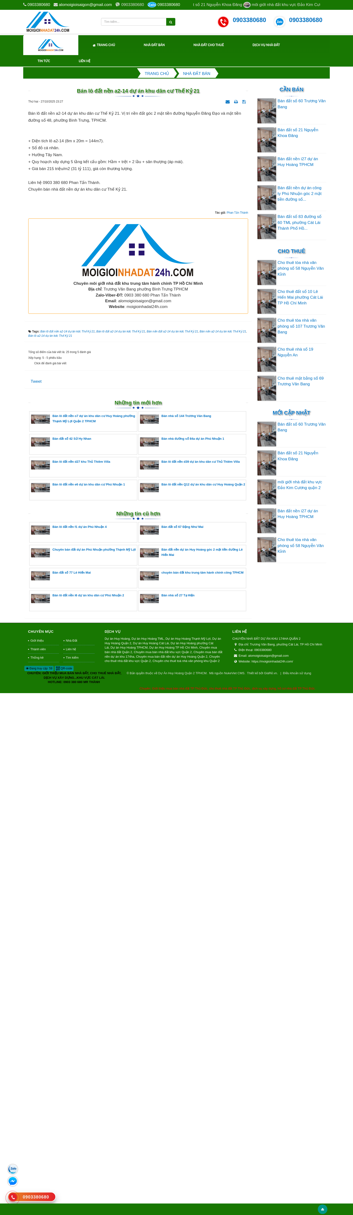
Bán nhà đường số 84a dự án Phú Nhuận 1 (182, 964)
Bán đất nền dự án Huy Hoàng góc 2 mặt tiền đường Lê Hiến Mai (191, 1074)
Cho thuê (291, 251)
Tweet (36, 903)
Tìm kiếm (72, 1179)
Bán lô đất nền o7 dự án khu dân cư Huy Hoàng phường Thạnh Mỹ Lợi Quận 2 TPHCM (83, 941)
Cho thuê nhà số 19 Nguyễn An (295, 352)
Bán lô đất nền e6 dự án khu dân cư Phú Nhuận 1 (78, 1009)
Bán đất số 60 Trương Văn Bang (302, 104)
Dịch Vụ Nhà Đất (266, 45)
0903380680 (39, 4)
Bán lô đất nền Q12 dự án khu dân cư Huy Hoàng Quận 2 (192, 1009)
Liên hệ (85, 61)
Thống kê (37, 1179)
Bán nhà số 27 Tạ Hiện (167, 1120)
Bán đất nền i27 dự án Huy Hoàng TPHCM (298, 162)
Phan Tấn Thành (237, 734)
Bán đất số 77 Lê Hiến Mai (61, 1097)
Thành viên (38, 1171)
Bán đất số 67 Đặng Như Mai (171, 1051)
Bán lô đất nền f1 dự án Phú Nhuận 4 (69, 1051)
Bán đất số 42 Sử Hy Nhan (61, 964)
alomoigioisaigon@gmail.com (85, 4)
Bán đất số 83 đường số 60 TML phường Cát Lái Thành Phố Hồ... (299, 222)
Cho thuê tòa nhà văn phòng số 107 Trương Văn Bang (301, 326)
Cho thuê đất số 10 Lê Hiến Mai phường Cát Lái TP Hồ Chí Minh (300, 297)
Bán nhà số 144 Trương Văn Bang (175, 941)
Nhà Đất (71, 1162)
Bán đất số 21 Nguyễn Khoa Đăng (298, 133)
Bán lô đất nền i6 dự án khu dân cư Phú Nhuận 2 (77, 1120)
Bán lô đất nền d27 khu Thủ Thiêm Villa (70, 986)
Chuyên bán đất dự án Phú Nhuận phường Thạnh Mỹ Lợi (83, 1074)
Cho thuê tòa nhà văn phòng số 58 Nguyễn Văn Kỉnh (301, 268)
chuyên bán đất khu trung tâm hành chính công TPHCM (192, 1097)
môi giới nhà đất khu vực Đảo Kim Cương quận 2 (300, 485)
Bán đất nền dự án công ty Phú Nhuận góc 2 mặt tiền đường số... (299, 194)
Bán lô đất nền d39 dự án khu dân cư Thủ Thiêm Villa (190, 986)
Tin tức (44, 61)
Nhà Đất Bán (154, 45)
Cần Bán (291, 89)
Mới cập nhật (291, 413)
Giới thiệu (37, 1162)
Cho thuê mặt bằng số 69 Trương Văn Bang (301, 381)
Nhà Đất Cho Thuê (209, 45)
